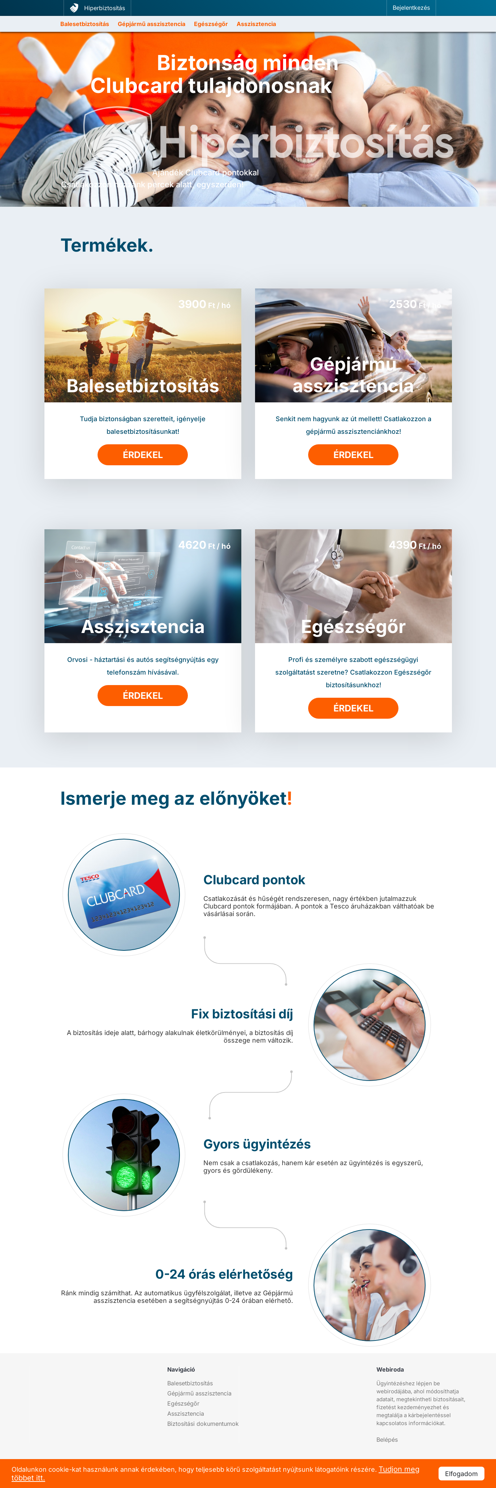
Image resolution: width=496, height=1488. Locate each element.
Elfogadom (461, 1474)
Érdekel (143, 454)
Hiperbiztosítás (97, 7)
